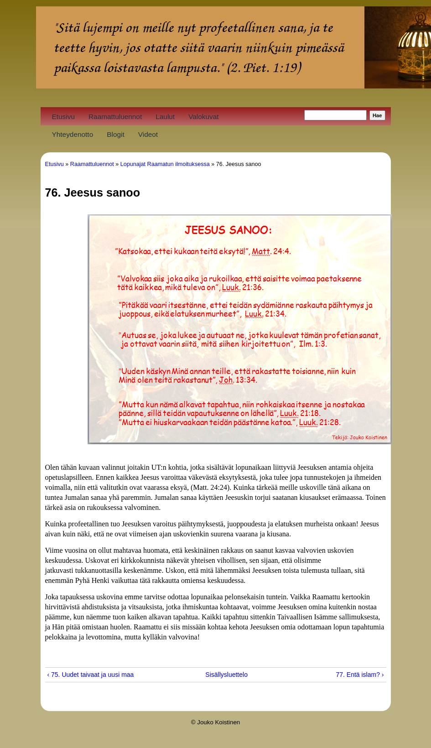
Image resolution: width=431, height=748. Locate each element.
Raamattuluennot (115, 116)
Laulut (165, 116)
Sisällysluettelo (212, 674)
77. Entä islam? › (360, 674)
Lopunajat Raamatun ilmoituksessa (165, 164)
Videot (148, 134)
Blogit (116, 134)
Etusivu (63, 116)
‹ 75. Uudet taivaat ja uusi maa (90, 674)
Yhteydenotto (72, 134)
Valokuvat (203, 116)
